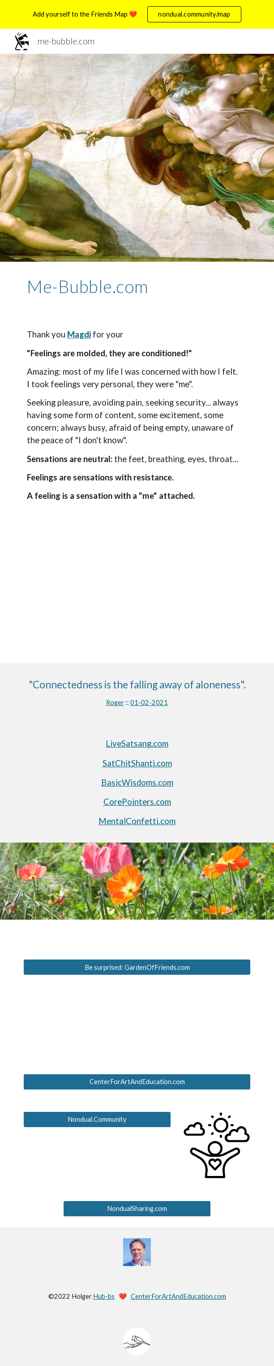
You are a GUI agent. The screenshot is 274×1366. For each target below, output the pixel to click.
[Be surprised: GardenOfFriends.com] (137, 967)
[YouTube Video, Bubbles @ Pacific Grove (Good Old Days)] (137, 601)
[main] (136, 286)
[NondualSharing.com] (137, 1208)
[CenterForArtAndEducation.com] (137, 1081)
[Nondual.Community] (97, 1119)
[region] (137, 14)
